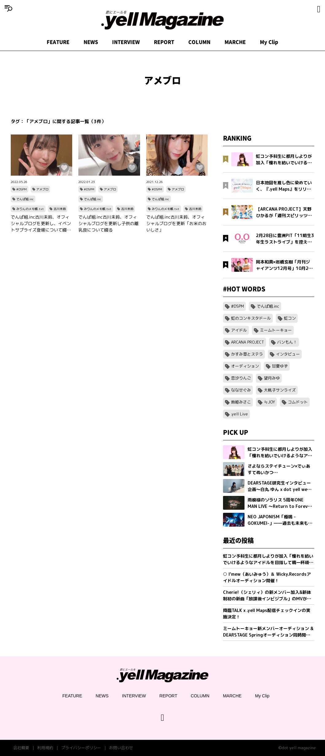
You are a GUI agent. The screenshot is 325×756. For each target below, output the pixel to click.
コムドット (298, 402)
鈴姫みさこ (241, 402)
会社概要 (21, 747)
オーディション (245, 366)
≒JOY (269, 402)
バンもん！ (287, 342)
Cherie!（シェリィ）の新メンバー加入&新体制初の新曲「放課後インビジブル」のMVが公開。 (267, 595)
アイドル (239, 330)
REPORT (164, 42)
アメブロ (42, 189)
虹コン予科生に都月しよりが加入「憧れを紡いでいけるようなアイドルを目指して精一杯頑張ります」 (268, 559)
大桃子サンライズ (280, 390)
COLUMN (199, 42)
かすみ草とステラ (247, 354)
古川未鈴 (59, 209)
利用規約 (45, 747)
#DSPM (21, 189)
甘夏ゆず (280, 366)
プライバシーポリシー (81, 747)
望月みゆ (272, 378)
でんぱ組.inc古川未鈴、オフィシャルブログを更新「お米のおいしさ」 (176, 223)
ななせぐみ (241, 390)
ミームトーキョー (276, 330)
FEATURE (58, 42)
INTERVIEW (126, 42)
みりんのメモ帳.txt (30, 209)
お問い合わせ (121, 747)
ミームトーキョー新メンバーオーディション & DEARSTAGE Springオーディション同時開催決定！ (268, 631)
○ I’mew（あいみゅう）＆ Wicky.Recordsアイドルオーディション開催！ (267, 577)
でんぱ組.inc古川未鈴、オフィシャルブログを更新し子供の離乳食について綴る (108, 223)
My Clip (269, 42)
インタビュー (288, 354)
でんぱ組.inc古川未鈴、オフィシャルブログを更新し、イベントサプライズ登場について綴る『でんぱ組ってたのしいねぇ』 (41, 223)
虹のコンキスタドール (251, 318)
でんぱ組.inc (25, 199)
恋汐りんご (241, 378)
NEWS (91, 42)
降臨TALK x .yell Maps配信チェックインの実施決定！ (266, 613)
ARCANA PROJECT (247, 342)
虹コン (290, 318)
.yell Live (239, 414)
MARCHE (235, 42)
